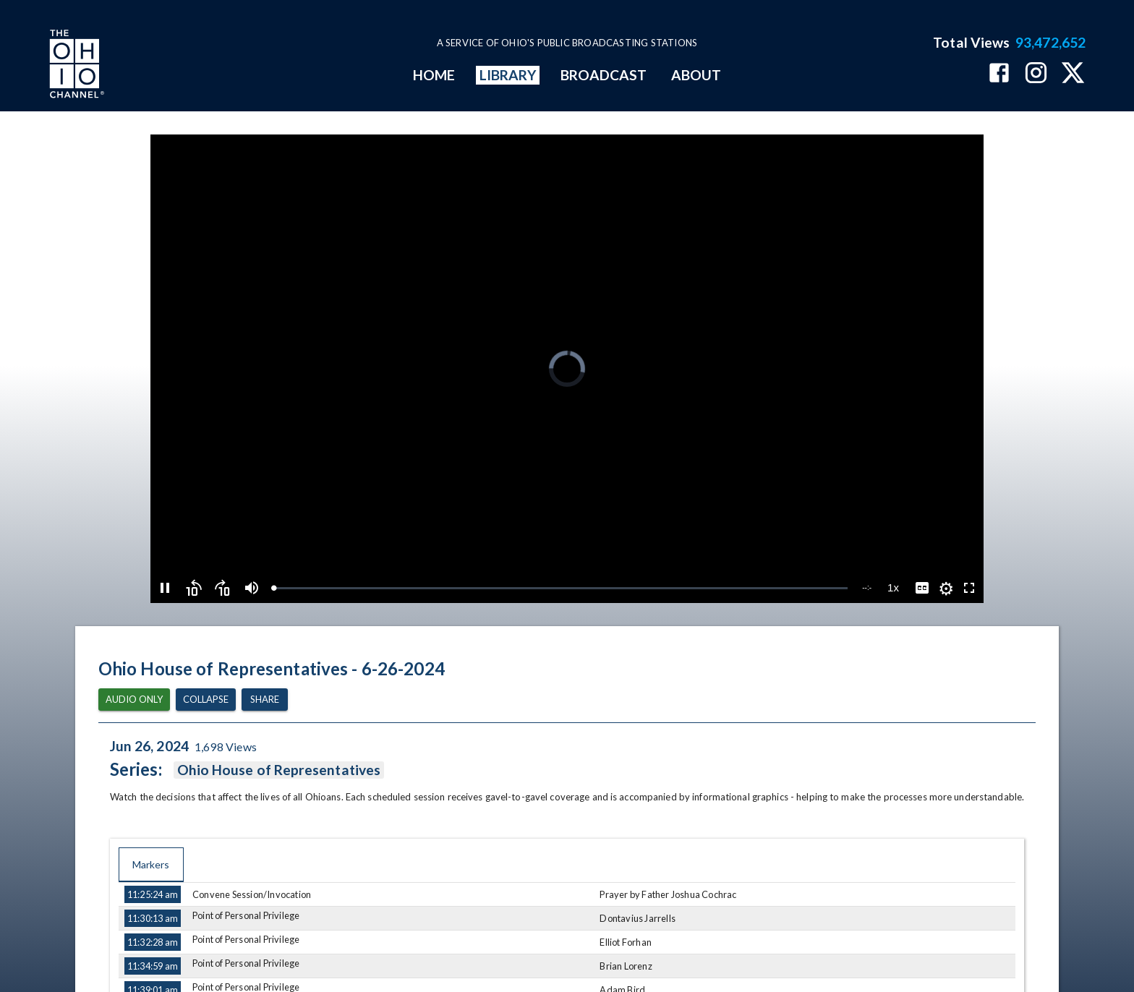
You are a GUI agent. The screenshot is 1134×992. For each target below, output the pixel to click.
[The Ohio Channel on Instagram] (1036, 74)
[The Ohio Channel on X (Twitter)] (1073, 74)
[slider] (560, 588)
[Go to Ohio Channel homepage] (75, 65)
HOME (434, 75)
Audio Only (134, 699)
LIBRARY (508, 75)
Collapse (206, 699)
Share (265, 699)
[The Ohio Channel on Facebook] (999, 74)
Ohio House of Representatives (279, 770)
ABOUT (696, 75)
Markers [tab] (151, 864)
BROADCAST (603, 75)
